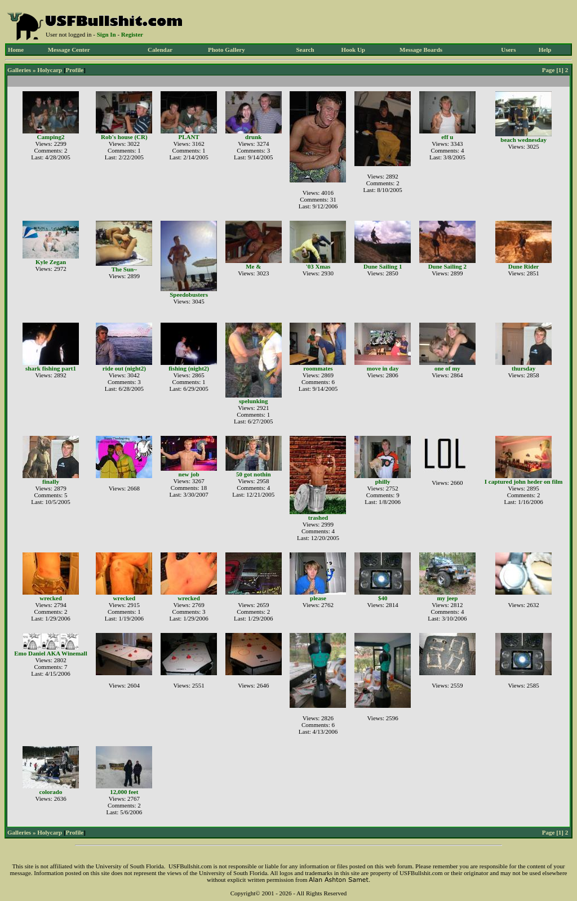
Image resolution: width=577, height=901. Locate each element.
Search (305, 49)
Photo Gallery (226, 49)
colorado (51, 791)
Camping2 (51, 136)
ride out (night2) (124, 368)
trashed (318, 517)
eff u (447, 136)
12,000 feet (124, 791)
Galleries (19, 69)
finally (50, 481)
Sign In (106, 34)
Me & (253, 266)
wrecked (50, 598)
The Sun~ (124, 269)
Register (132, 34)
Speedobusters (189, 294)
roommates (317, 368)
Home (16, 49)
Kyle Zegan (50, 261)
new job (189, 474)
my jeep (447, 598)
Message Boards (421, 49)
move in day (383, 368)
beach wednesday (523, 139)
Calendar (160, 49)
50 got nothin (253, 474)
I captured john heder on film (524, 481)
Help (545, 49)
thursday (523, 368)
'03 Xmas (318, 266)
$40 (383, 598)
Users (508, 49)
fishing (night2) (188, 368)
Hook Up (353, 49)
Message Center (69, 49)
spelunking (253, 401)
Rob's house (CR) (124, 136)
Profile (75, 69)
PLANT (188, 136)
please (318, 598)
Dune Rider (523, 266)
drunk (253, 136)
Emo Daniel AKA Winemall (50, 653)
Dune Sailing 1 (382, 266)
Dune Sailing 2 (447, 266)
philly (382, 481)
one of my (447, 368)
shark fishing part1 (50, 368)
